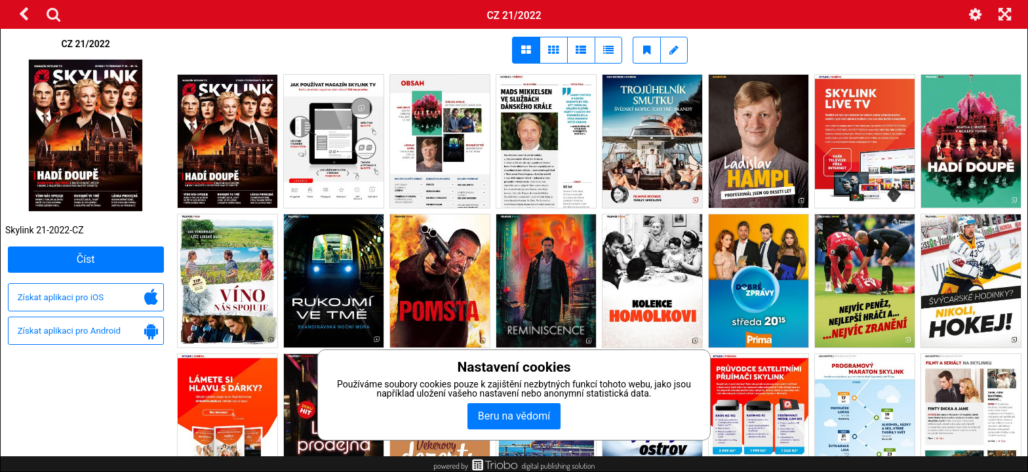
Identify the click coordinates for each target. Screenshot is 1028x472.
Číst (86, 259)
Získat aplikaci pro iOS (88, 298)
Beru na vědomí (514, 416)
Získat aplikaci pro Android (88, 331)
